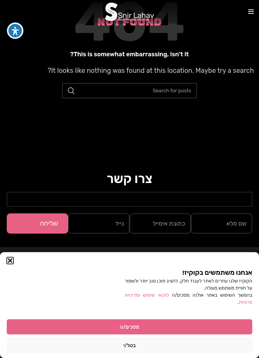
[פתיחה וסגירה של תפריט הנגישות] (15, 18)
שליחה (49, 223)
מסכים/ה (129, 327)
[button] (10, 260)
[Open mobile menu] (251, 12)
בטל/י (129, 345)
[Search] (129, 90)
